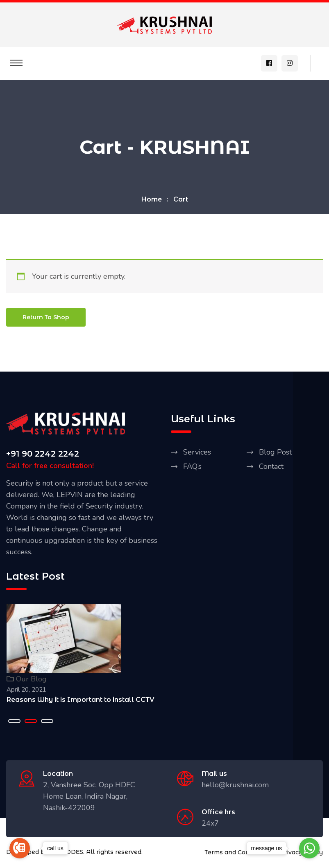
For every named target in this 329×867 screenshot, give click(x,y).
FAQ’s (192, 467)
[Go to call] (19, 848)
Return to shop (46, 318)
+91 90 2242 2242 (42, 454)
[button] (14, 722)
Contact (271, 467)
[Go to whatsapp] (309, 848)
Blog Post (275, 453)
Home (151, 200)
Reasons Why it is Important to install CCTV (80, 700)
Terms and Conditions (237, 853)
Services (197, 453)
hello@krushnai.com (235, 786)
